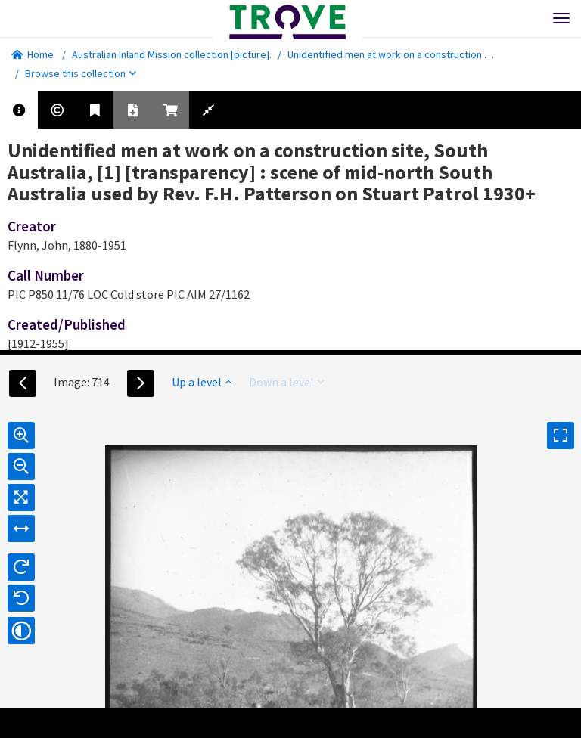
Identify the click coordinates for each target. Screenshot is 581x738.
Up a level (201, 381)
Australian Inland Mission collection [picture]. (172, 54)
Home (32, 54)
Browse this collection (80, 73)
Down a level (286, 381)
